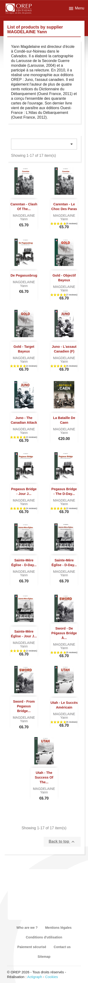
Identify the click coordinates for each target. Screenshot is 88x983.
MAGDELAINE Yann (24, 217)
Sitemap (44, 956)
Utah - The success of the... (44, 777)
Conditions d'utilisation (44, 937)
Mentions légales (58, 927)
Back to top (62, 842)
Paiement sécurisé (31, 947)
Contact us (62, 947)
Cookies (51, 977)
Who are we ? (27, 927)
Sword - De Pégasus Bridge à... (64, 633)
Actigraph (34, 977)
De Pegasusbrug (24, 275)
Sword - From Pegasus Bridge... (24, 706)
